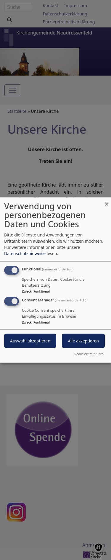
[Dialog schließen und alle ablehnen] (106, 201)
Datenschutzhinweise (25, 253)
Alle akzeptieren (83, 341)
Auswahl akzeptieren (30, 341)
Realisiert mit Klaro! (89, 354)
